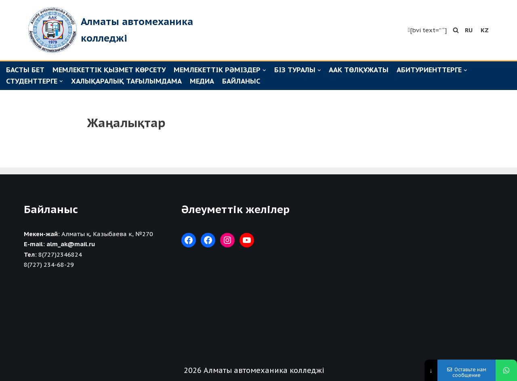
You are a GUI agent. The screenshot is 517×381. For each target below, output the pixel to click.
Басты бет (25, 69)
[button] (456, 30)
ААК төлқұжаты (359, 69)
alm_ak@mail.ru (70, 244)
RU (469, 30)
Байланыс (241, 81)
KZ (485, 30)
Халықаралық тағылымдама (126, 81)
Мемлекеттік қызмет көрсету (109, 69)
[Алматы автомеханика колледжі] (131, 30)
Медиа (202, 81)
